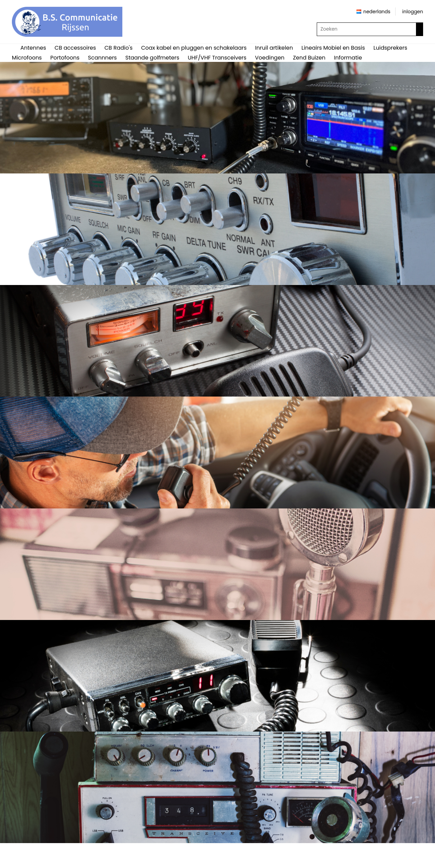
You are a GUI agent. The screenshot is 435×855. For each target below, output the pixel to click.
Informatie (348, 58)
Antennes (33, 48)
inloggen (412, 11)
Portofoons (65, 58)
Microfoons (27, 58)
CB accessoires (75, 48)
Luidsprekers (390, 48)
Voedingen (269, 58)
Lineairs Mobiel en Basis (333, 48)
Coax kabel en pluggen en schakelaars (193, 48)
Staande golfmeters (152, 58)
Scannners (102, 58)
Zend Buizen (309, 58)
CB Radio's (118, 48)
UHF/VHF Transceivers (217, 58)
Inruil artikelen (274, 48)
